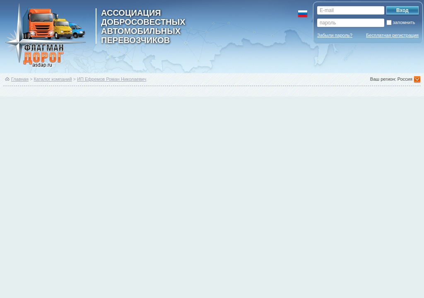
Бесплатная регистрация (392, 35)
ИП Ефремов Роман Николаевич (111, 79)
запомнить (404, 22)
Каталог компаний (53, 79)
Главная (20, 79)
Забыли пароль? (334, 35)
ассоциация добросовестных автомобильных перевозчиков (143, 26)
